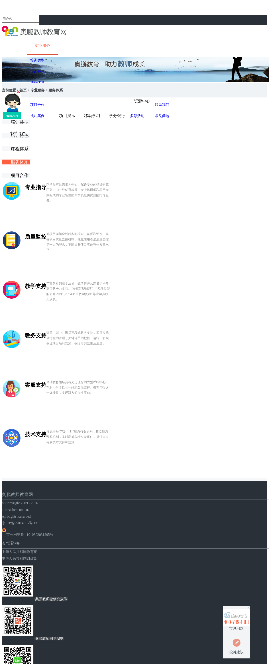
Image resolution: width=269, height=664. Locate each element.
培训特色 (37, 71)
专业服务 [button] (42, 45)
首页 (23, 90)
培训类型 (37, 60)
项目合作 (20, 175)
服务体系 (20, 162)
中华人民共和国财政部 (19, 558)
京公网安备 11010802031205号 (27, 534)
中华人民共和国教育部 (19, 552)
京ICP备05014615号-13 (19, 523)
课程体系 (37, 82)
